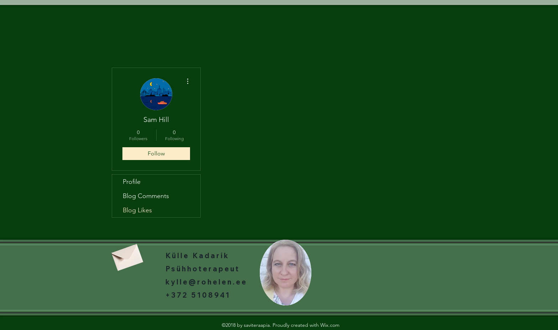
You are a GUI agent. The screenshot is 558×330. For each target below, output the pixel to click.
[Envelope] (126, 255)
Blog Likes (137, 210)
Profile (132, 182)
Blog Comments (146, 196)
